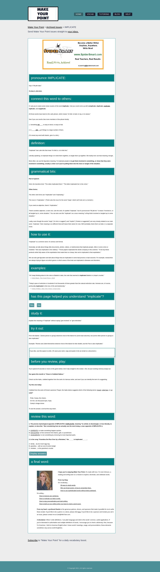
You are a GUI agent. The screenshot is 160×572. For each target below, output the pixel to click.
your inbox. (73, 31)
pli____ (40, 124)
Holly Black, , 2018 (43, 278)
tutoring (104, 14)
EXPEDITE (34, 430)
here (79, 512)
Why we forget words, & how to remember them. (75, 488)
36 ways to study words (67, 485)
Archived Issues (54, 27)
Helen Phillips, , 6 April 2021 (46, 288)
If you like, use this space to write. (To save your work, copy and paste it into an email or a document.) (72, 352)
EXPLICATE (70, 424)
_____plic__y (36, 130)
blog (117, 14)
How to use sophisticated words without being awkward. (78, 490)
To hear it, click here (35, 91)
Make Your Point (36, 27)
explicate (107, 106)
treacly (99, 390)
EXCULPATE (35, 433)
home (78, 14)
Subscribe (33, 540)
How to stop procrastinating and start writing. (53, 501)
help (128, 14)
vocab (90, 14)
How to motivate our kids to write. (50, 498)
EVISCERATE (35, 435)
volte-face (105, 390)
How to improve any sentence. (49, 496)
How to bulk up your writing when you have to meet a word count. (60, 504)
